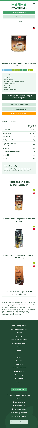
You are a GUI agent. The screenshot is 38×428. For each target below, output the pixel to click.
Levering (19, 336)
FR (34, 4)
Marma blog (19, 375)
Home (19, 357)
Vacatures (19, 382)
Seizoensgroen (19, 378)
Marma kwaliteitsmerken (19, 329)
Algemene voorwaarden (19, 343)
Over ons (19, 361)
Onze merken (19, 364)
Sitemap (18, 350)
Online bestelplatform (19, 326)
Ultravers (19, 333)
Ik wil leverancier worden (19, 422)
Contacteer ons (19, 371)
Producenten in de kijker (19, 368)
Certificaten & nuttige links (19, 340)
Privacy (19, 347)
